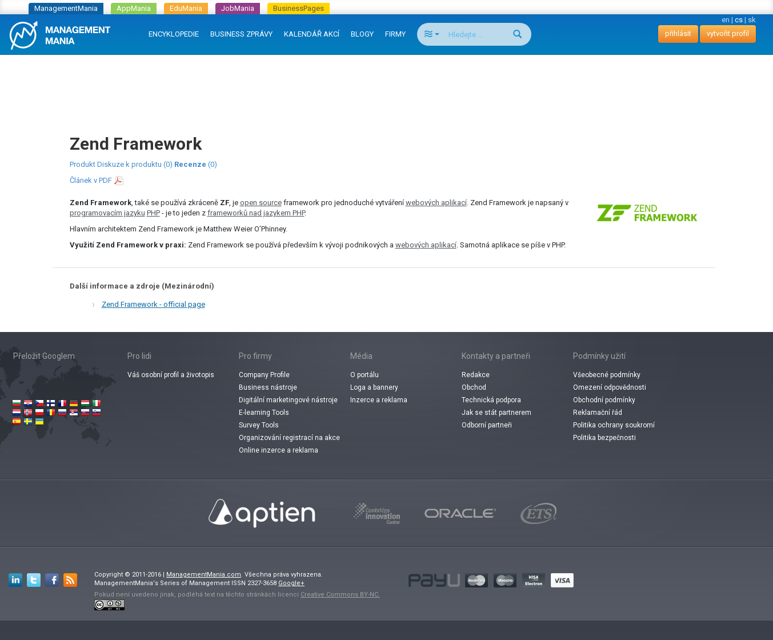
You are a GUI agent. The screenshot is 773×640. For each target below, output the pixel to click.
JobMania (237, 8)
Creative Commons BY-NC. (340, 594)
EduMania (186, 8)
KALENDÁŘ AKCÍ (311, 34)
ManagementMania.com (203, 574)
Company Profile (264, 375)
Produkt (82, 164)
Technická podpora (491, 400)
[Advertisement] (387, 83)
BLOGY (362, 34)
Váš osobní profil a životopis (170, 375)
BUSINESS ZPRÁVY (241, 34)
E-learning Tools (264, 413)
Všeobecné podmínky (606, 375)
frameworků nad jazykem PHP (256, 213)
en (726, 19)
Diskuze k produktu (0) (135, 164)
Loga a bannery (374, 387)
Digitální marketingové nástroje (288, 400)
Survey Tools (259, 425)
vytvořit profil (728, 33)
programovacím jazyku (107, 213)
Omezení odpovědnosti (609, 387)
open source (261, 202)
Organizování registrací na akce (289, 438)
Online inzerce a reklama (278, 450)
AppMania (134, 8)
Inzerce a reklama (378, 400)
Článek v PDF (91, 180)
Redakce (476, 375)
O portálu (364, 375)
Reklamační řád (597, 413)
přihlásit (678, 33)
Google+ (291, 583)
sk (752, 19)
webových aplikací (436, 202)
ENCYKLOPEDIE (174, 34)
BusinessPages (298, 8)
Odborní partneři (487, 425)
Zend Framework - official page (153, 304)
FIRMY (395, 34)
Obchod (474, 387)
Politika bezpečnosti (604, 438)
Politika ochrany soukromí (614, 425)
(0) (195, 164)
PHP (153, 213)
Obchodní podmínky (604, 400)
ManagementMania (66, 8)
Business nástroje (268, 387)
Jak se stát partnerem (496, 413)
